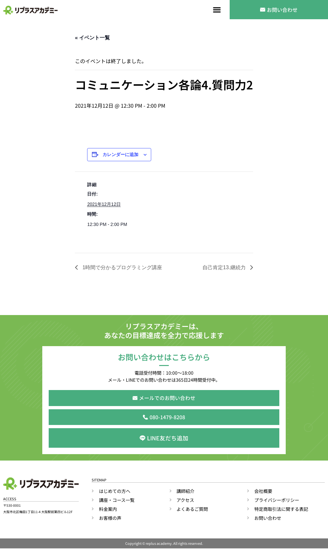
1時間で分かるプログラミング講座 (121, 267)
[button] (217, 10)
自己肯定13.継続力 (224, 267)
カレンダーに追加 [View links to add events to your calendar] (120, 154)
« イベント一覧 (92, 37)
